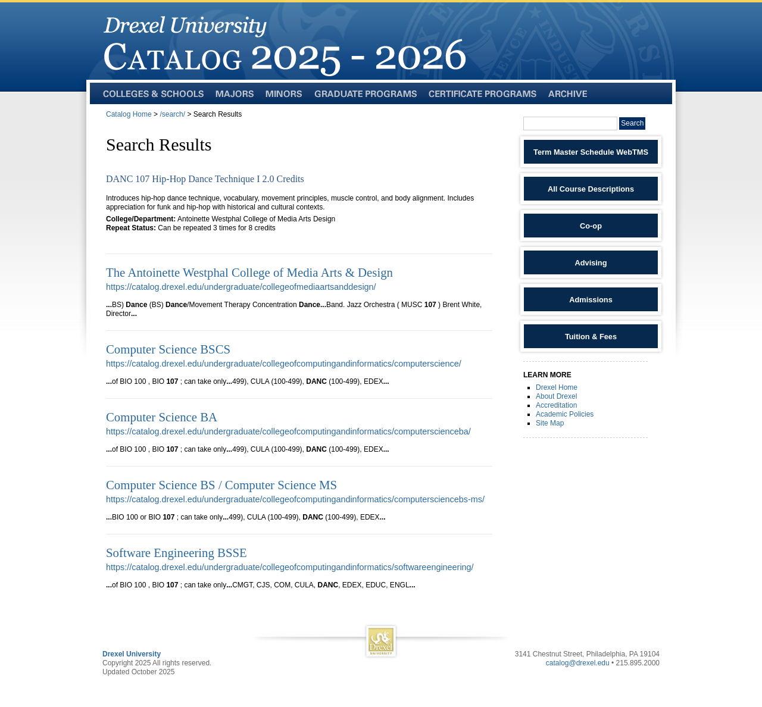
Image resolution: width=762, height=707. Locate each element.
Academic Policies (565, 414)
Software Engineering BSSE (176, 552)
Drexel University (131, 654)
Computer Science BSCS (168, 349)
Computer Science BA (161, 417)
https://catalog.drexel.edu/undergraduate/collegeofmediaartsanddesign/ (241, 287)
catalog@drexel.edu (578, 663)
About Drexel (556, 396)
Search (632, 123)
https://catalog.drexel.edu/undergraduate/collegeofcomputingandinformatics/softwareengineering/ (290, 567)
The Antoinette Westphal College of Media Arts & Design (249, 272)
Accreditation (556, 405)
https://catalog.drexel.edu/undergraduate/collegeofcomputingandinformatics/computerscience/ (283, 363)
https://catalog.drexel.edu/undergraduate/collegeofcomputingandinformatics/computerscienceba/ (288, 431)
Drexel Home (556, 387)
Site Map (550, 423)
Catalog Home (129, 114)
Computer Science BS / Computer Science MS (221, 485)
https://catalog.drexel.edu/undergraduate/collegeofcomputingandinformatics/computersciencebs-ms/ (295, 499)
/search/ (172, 114)
